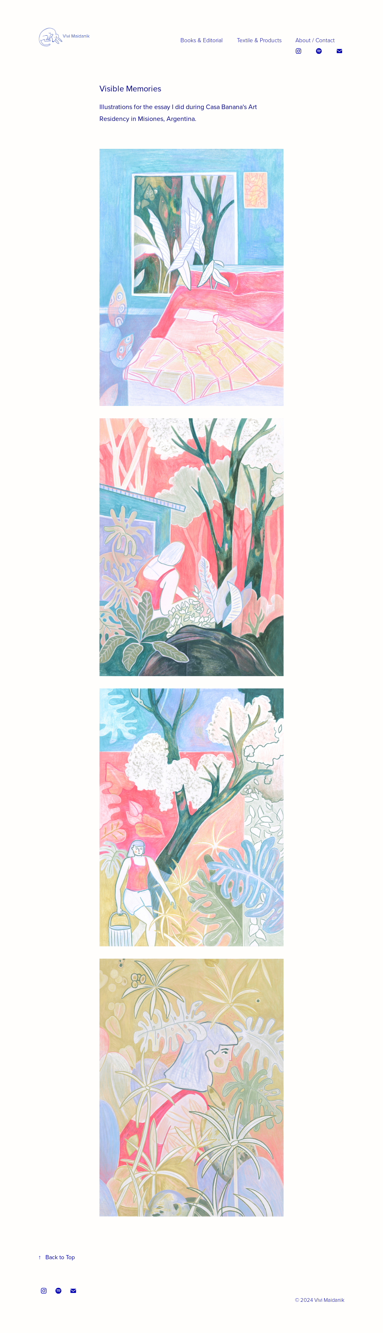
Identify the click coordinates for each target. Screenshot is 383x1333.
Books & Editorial (201, 40)
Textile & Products (259, 40)
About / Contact (315, 40)
